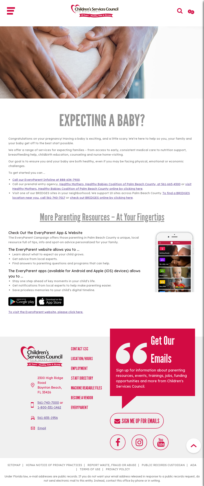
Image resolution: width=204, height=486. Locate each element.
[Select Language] (191, 11)
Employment (79, 368)
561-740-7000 (48, 403)
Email (41, 428)
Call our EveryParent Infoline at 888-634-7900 (46, 180)
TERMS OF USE (90, 469)
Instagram (139, 442)
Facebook (118, 442)
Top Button (193, 445)
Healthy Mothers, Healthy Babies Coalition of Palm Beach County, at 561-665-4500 (119, 184)
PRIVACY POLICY (118, 469)
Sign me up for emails (140, 421)
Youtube (161, 442)
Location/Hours (82, 358)
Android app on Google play (21, 301)
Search (180, 14)
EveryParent (79, 407)
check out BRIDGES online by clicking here (101, 198)
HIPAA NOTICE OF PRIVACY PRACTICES (54, 465)
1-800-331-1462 (49, 407)
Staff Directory (82, 378)
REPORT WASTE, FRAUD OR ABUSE (111, 465)
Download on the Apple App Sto (50, 301)
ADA (193, 465)
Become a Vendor (82, 397)
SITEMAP (14, 465)
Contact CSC (79, 349)
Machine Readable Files (86, 388)
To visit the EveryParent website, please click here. (45, 312)
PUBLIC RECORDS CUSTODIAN (163, 465)
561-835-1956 (47, 418)
